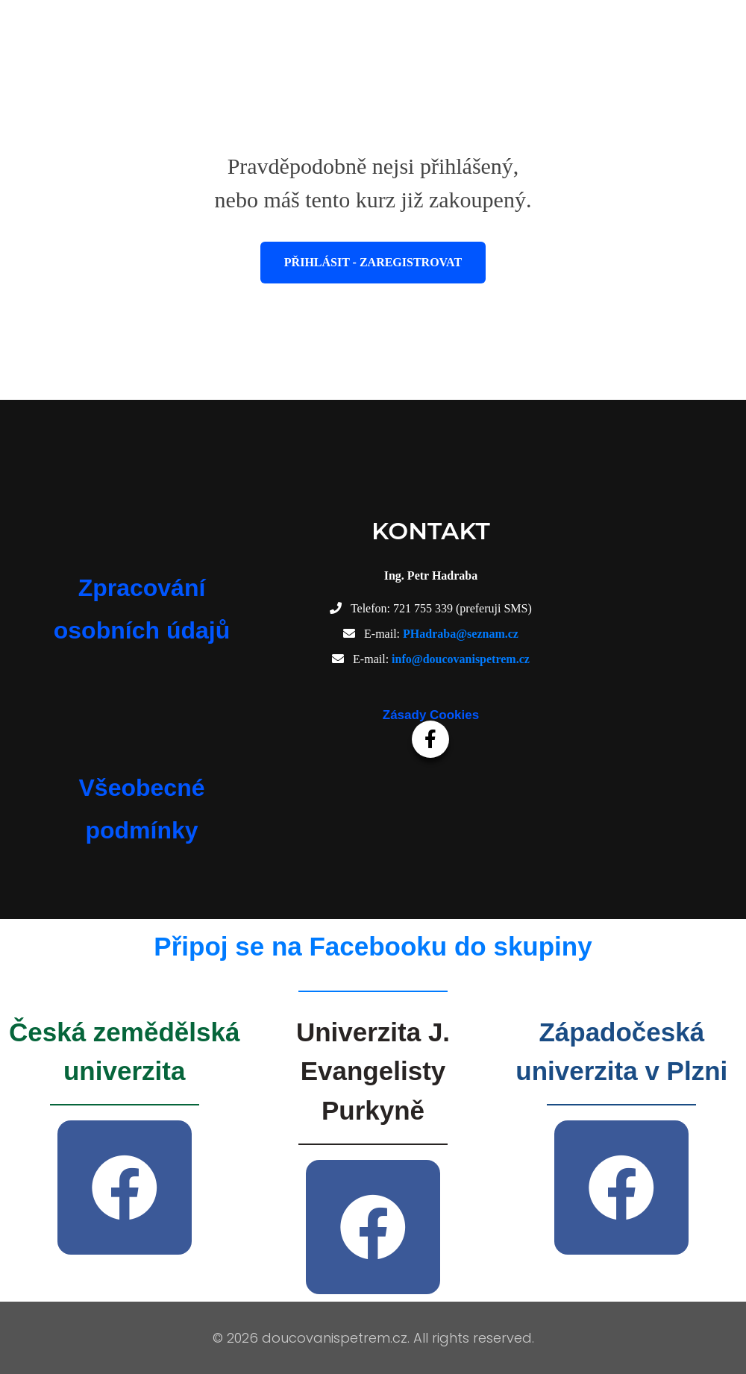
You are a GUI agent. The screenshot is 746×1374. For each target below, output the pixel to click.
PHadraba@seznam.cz (460, 633)
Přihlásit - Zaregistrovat (373, 262)
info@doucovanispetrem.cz (461, 659)
